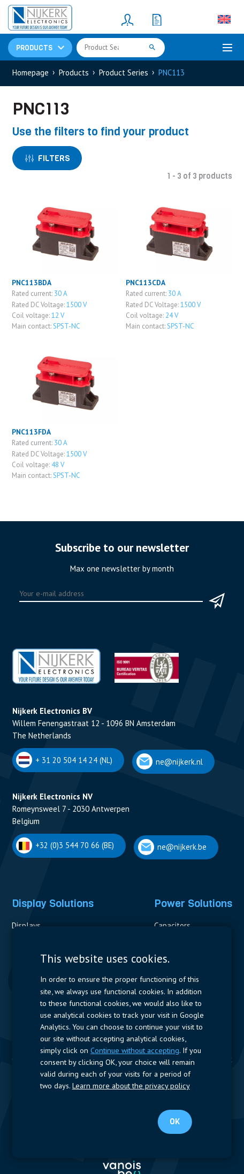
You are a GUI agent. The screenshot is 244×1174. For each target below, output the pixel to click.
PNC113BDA (31, 282)
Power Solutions (193, 903)
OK (175, 1121)
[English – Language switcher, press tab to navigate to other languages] (224, 19)
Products (74, 72)
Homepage (30, 72)
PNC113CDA (145, 282)
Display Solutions (53, 903)
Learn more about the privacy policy (131, 1085)
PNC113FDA (31, 432)
